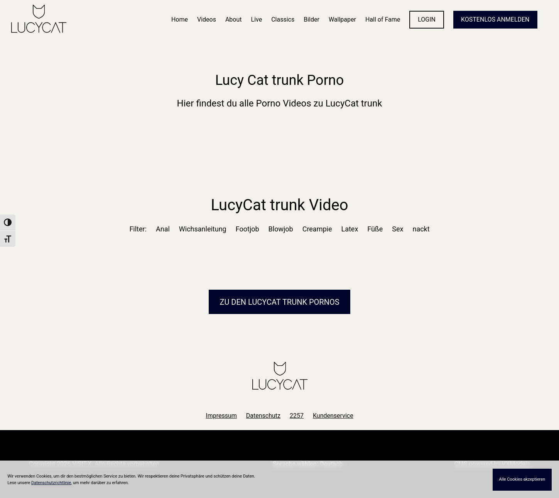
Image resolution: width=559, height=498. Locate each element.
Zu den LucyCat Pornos (279, 302)
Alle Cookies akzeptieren (522, 479)
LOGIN (427, 19)
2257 (297, 415)
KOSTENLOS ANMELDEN (495, 19)
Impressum (221, 415)
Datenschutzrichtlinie (51, 482)
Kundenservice (333, 415)
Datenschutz (263, 415)
